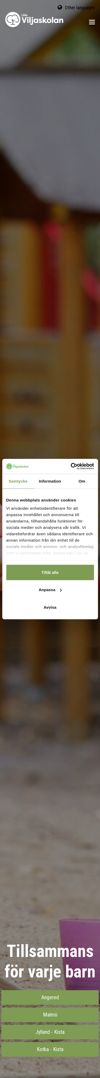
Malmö (50, 1014)
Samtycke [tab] (18, 481)
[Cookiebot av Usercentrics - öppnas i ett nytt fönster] (71, 466)
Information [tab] (50, 481)
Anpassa (50, 589)
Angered (50, 997)
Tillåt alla (50, 572)
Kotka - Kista (50, 1049)
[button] (92, 22)
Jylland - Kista (50, 1032)
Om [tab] (82, 481)
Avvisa (50, 607)
